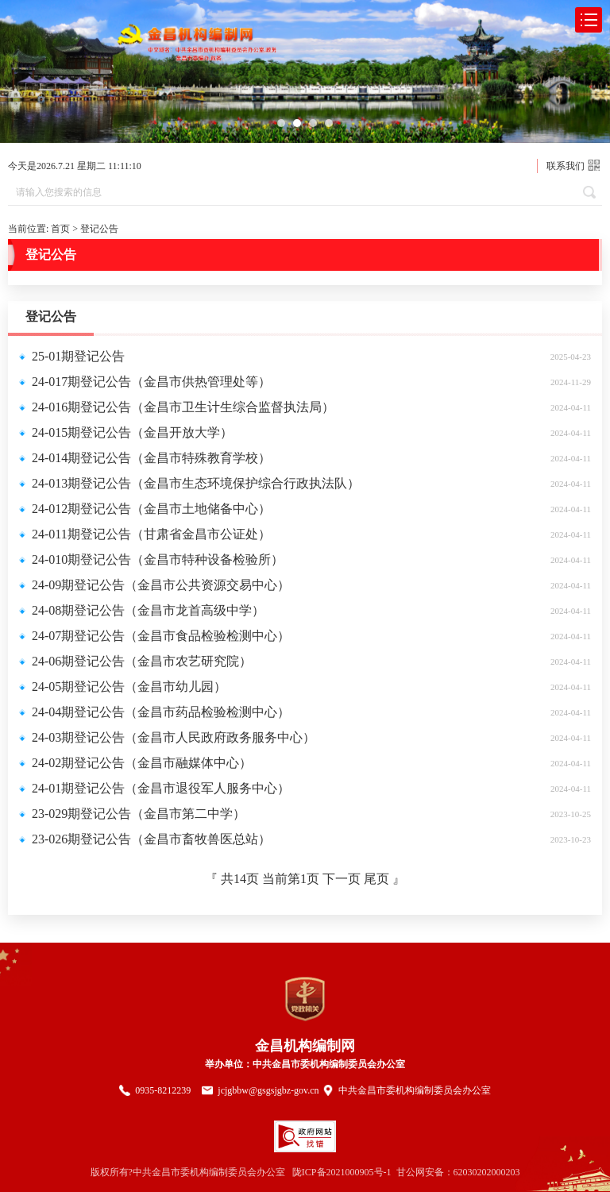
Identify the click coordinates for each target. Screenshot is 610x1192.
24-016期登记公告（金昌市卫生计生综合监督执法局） (183, 407)
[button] (281, 123)
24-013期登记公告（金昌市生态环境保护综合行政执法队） (196, 483)
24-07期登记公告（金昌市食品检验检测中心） (161, 635)
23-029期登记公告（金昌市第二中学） (138, 813)
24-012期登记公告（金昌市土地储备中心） (151, 508)
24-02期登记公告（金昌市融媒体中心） (142, 763)
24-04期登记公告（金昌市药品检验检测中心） (161, 712)
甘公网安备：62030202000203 (458, 1172)
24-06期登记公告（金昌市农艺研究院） (142, 661)
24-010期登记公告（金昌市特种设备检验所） (158, 559)
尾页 (376, 878)
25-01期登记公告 (78, 356)
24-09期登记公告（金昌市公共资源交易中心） (161, 585)
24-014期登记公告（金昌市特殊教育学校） (151, 458)
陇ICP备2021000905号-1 (342, 1172)
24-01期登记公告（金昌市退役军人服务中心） (161, 788)
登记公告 (99, 228)
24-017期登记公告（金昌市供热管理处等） (151, 381)
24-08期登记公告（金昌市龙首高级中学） (148, 610)
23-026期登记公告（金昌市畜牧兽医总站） (151, 839)
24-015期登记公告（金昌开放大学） (132, 432)
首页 (60, 228)
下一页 (343, 878)
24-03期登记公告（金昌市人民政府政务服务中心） (173, 737)
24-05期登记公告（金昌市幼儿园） (129, 686)
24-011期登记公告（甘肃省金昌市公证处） (151, 534)
